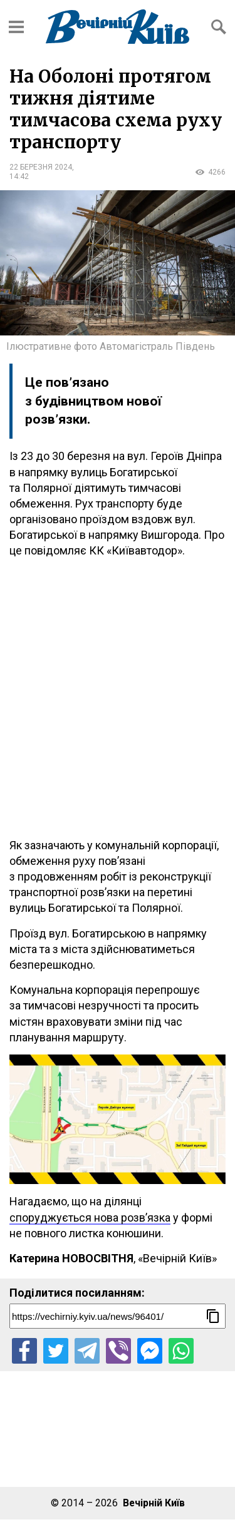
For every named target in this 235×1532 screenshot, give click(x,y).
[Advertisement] (117, 698)
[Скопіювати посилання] (213, 1316)
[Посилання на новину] (117, 1316)
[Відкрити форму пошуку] (219, 27)
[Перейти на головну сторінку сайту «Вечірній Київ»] (117, 26)
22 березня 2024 (40, 167)
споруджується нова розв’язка (89, 1217)
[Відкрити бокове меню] (16, 27)
